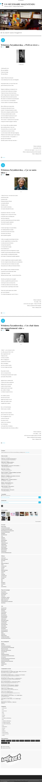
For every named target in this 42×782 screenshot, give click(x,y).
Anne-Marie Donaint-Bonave (5, 638)
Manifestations (4, 726)
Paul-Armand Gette (4, 624)
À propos (15, 10)
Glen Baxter (3, 610)
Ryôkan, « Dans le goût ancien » (7, 482)
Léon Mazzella (3, 674)
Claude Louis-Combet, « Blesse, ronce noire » (18, 671)
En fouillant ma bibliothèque (6, 718)
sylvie (2, 691)
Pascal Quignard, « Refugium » (13, 685)
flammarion (33, 740)
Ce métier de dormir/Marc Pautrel (6, 529)
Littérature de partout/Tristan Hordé (7, 661)
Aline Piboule (3, 602)
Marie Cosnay (3, 541)
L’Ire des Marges (3, 586)
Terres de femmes (4, 651)
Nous (2, 579)
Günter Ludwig (3, 625)
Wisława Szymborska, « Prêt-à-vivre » (20, 45)
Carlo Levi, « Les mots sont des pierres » (9, 458)
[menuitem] (2, 10)
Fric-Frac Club (3, 657)
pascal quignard (27, 740)
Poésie (3, 729)
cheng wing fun (8, 740)
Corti (2, 585)
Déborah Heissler (4, 549)
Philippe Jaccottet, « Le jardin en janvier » (9, 479)
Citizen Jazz (3, 595)
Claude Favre (3, 538)
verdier (17, 740)
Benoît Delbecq (3, 591)
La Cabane (3, 567)
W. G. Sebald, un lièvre (9, 688)
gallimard (13, 740)
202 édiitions (3, 583)
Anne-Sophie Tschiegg (4, 620)
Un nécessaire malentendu (19, 4)
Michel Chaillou (3, 526)
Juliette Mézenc (3, 544)
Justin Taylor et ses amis (5, 598)
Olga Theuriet (3, 628)
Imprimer (3, 157)
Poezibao (2, 643)
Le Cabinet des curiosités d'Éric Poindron (7, 655)
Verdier (2, 564)
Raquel (2, 632)
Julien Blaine (3, 533)
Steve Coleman (3, 594)
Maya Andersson (4, 614)
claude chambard (4, 695)
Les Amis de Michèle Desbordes (6, 552)
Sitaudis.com (3, 644)
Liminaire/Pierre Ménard (5, 654)
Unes (2, 581)
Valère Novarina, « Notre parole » (7, 486)
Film (3, 719)
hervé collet (3, 740)
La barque (2, 578)
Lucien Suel (3, 537)
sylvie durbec (3, 698)
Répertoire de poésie (4, 648)
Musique (3, 728)
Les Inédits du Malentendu (6, 723)
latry (2, 681)
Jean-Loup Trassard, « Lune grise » (8, 489)
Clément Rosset (3, 551)
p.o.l (8, 742)
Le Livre (2, 665)
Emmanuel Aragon (4, 627)
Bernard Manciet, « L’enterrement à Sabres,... (12, 681)
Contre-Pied (3, 571)
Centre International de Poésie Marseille (7, 647)
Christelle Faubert (4, 621)
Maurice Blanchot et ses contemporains (7, 530)
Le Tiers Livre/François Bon (5, 527)
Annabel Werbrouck (4, 631)
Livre (3, 725)
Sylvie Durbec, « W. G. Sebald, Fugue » (15, 695)
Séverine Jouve (4, 678)
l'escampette (38, 740)
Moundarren (3, 582)
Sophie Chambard (5, 732)
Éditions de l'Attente (4, 570)
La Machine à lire (3, 663)
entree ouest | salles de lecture (6, 650)
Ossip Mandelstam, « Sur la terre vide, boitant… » (10, 465)
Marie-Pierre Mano (4, 616)
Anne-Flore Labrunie (4, 629)
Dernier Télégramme (4, 559)
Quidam (2, 572)
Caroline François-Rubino (5, 636)
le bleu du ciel (3, 557)
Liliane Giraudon (3, 547)
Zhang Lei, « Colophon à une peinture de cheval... (10, 476)
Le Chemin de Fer (4, 575)
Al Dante (2, 568)
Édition (3, 716)
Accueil (2, 10)
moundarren (22, 740)
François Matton (3, 612)
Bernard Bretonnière (5, 671)
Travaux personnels (5, 733)
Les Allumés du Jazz (4, 593)
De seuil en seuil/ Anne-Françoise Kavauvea (8, 658)
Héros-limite (3, 560)
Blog (3, 712)
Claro (2, 536)
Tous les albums (38, 521)
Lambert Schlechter (4, 548)
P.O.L (2, 561)
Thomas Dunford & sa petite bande (6, 601)
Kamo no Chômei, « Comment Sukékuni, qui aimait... (11, 472)
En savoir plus (5, 781)
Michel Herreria (3, 609)
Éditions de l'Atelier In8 (5, 563)
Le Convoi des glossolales (5, 659)
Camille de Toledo (4, 545)
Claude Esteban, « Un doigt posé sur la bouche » (16, 674)
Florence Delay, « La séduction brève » (15, 678)
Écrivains (3, 715)
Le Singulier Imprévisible (6, 722)
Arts (3, 709)
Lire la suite (27, 452)
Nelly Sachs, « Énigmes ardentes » (7, 462)
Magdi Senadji (3, 613)
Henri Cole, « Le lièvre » (5, 469)
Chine (3, 713)
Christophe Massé (4, 617)
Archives (9, 10)
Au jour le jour (4, 710)
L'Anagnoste (3, 662)
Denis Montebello (4, 540)
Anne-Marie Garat (4, 534)
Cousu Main (3, 574)
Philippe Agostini (4, 635)
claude (2, 688)
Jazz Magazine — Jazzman (5, 597)
